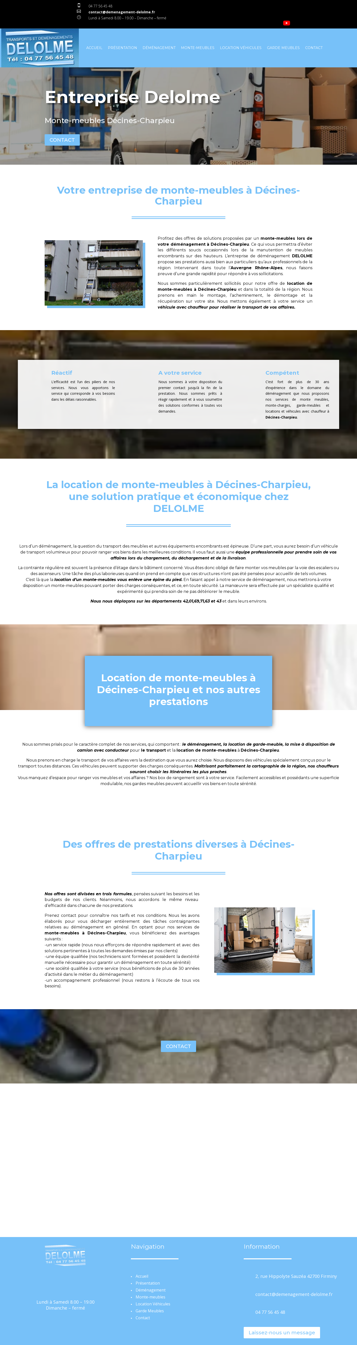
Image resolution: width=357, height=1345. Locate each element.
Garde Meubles (283, 48)
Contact (314, 48)
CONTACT (62, 140)
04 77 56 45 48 (100, 6)
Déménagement (159, 48)
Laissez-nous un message (282, 1333)
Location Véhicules (241, 48)
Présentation (122, 48)
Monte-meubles (197, 48)
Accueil (94, 48)
